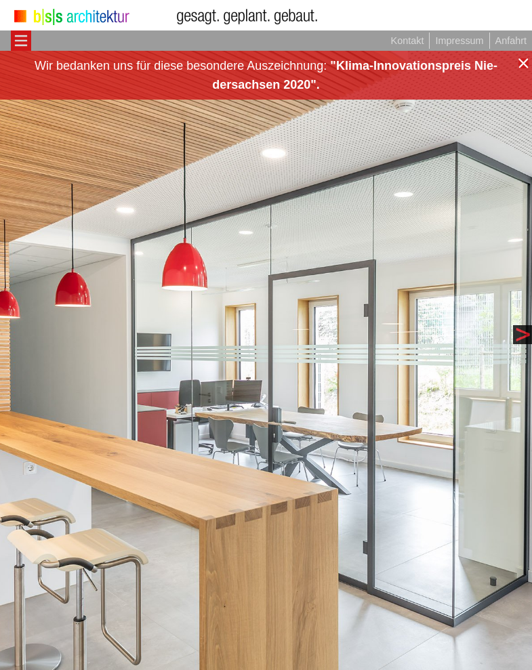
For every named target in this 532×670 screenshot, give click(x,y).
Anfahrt (511, 40)
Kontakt (407, 40)
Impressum (459, 40)
